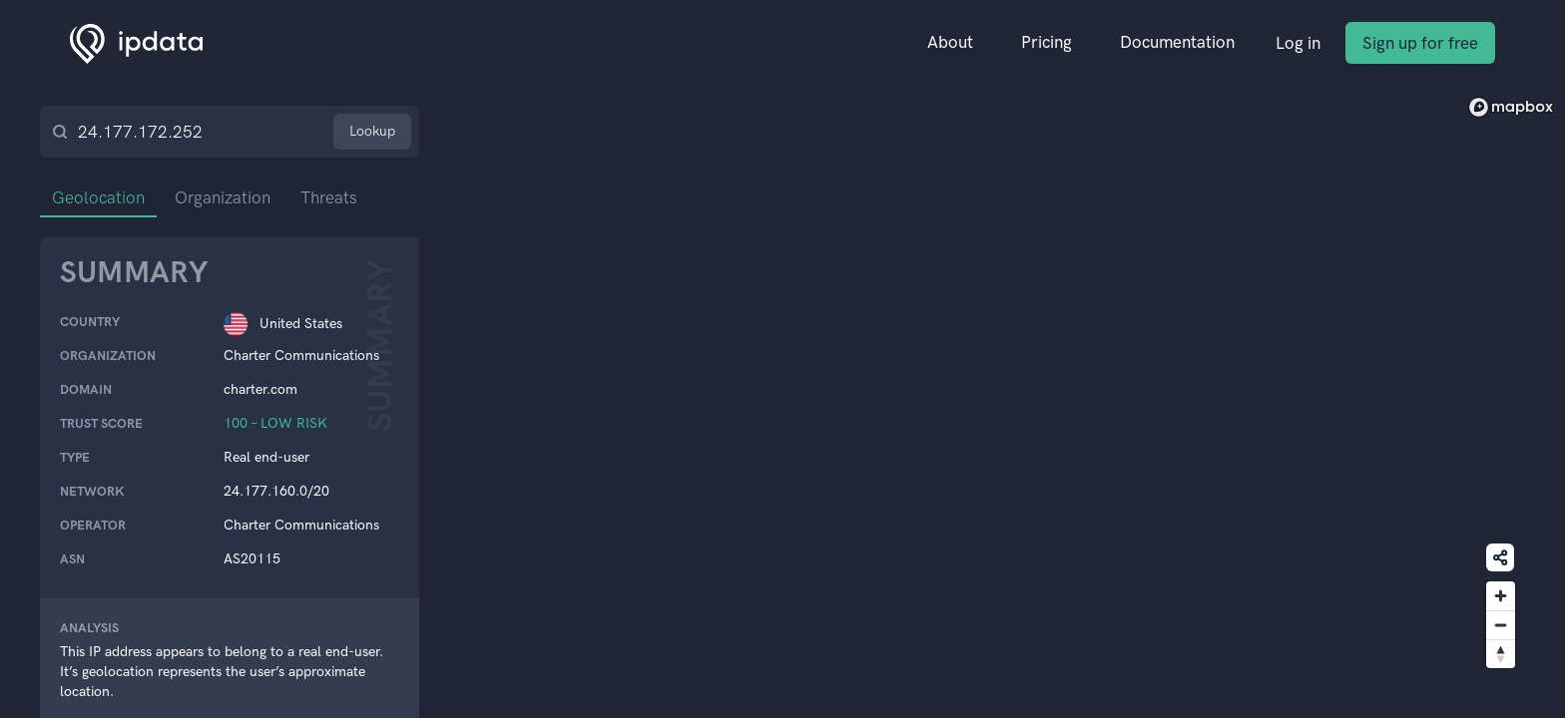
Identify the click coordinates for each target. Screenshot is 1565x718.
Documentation (1177, 42)
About (950, 42)
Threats (328, 197)
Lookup (372, 131)
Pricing (1046, 42)
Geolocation (98, 197)
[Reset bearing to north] (1500, 653)
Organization (222, 197)
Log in (1298, 43)
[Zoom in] (1500, 595)
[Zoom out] (1500, 624)
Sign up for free (1420, 43)
